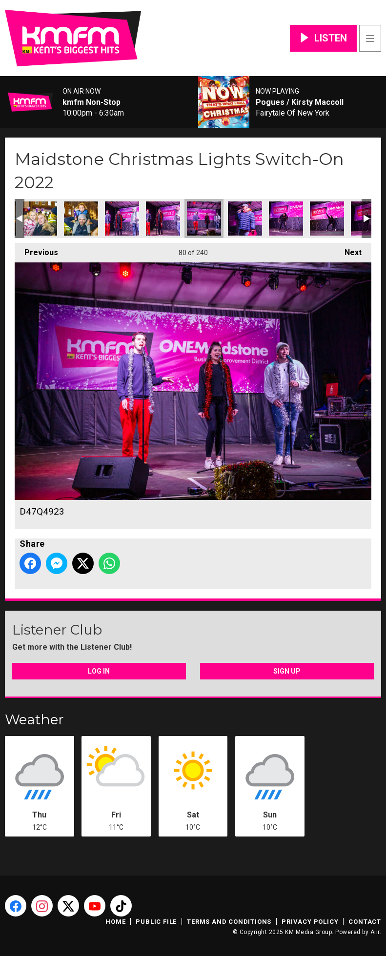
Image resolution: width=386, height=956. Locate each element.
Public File (156, 921)
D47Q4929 (286, 218)
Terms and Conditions (229, 921)
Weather (34, 719)
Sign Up (287, 671)
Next (348, 250)
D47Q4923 (204, 218)
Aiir (375, 932)
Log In (99, 671)
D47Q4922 (163, 218)
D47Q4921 (122, 218)
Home (115, 921)
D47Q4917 (40, 218)
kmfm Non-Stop (91, 102)
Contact (364, 921)
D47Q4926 (245, 218)
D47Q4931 (327, 218)
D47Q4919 (81, 218)
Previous (36, 250)
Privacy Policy (310, 921)
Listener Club (57, 629)
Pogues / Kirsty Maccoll (300, 102)
